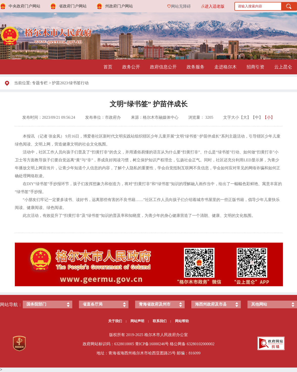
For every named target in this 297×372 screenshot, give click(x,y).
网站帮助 (182, 321)
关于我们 (117, 321)
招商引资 (255, 66)
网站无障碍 (181, 6)
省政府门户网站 (73, 6)
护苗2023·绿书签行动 (70, 83)
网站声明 (139, 321)
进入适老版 (214, 6)
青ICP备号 (152, 344)
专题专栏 (40, 83)
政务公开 (131, 66)
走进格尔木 (225, 66)
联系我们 (162, 321)
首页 (107, 66)
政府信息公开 (163, 66)
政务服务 (195, 66)
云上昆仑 (283, 66)
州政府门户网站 (119, 6)
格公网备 (178, 344)
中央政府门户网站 (24, 6)
